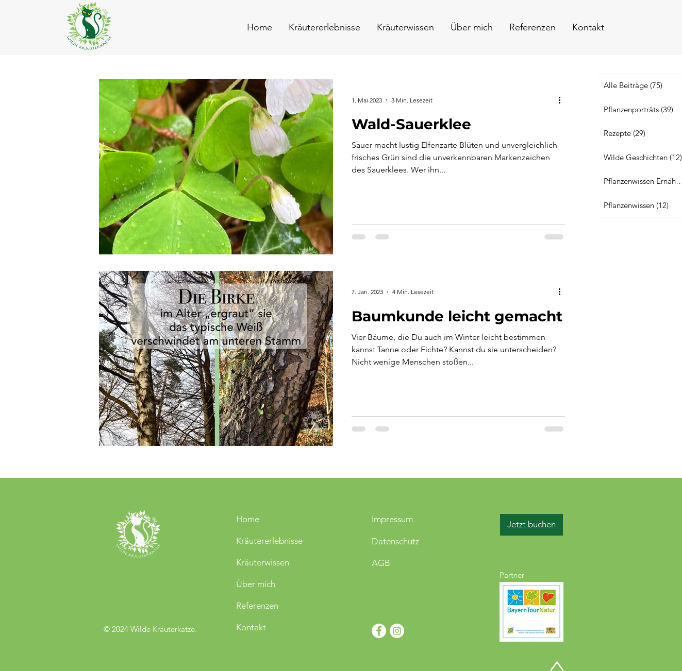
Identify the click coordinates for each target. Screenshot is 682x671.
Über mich (255, 584)
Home (247, 519)
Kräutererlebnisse (269, 541)
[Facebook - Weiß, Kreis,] (379, 631)
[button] (587, 27)
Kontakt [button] (251, 627)
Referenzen (257, 605)
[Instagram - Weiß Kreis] (397, 631)
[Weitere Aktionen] (563, 100)
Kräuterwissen (262, 562)
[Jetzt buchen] (531, 524)
